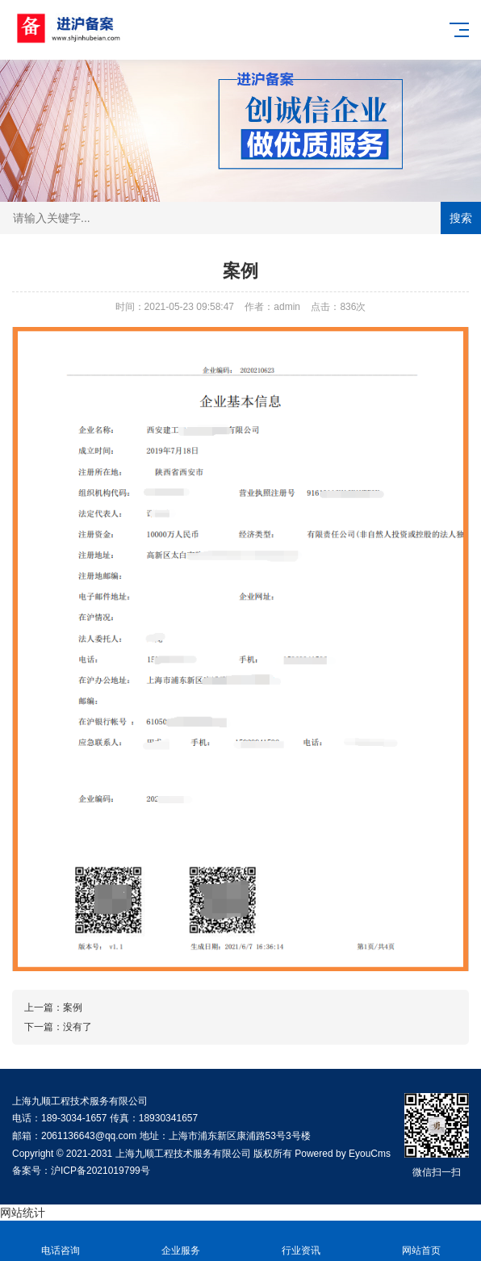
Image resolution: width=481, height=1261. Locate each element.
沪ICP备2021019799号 (100, 1170)
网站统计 (22, 1212)
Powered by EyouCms (341, 1153)
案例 (72, 1007)
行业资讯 (300, 1241)
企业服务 (180, 1241)
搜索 (461, 218)
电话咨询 (60, 1241)
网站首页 (421, 1241)
